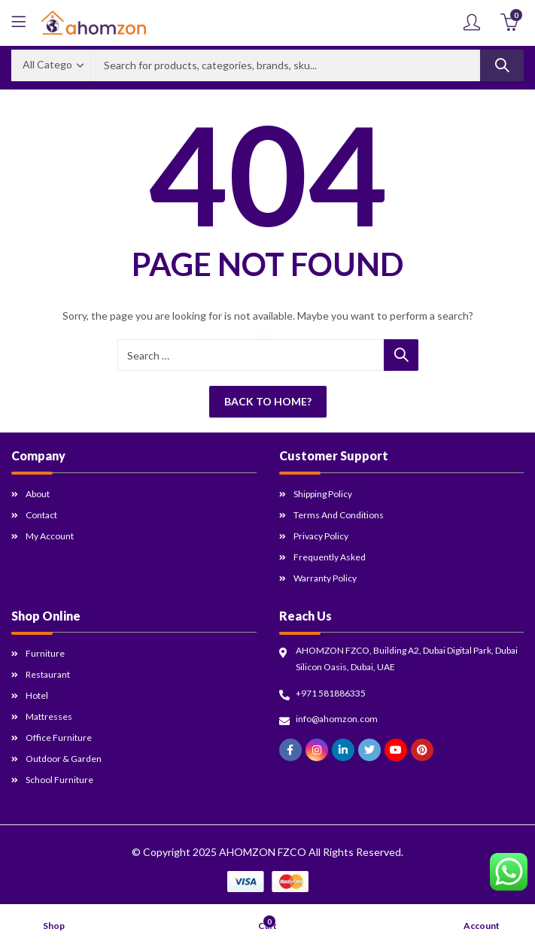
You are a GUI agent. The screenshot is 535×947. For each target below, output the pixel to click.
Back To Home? (268, 401)
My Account (50, 536)
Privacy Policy (320, 536)
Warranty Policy (325, 578)
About (38, 493)
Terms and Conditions (338, 515)
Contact (41, 515)
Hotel (37, 695)
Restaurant (48, 674)
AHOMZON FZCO (262, 851)
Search (502, 65)
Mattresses (49, 716)
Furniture (45, 653)
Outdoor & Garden (64, 758)
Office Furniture (59, 737)
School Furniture (59, 779)
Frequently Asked (329, 557)
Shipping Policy (322, 493)
